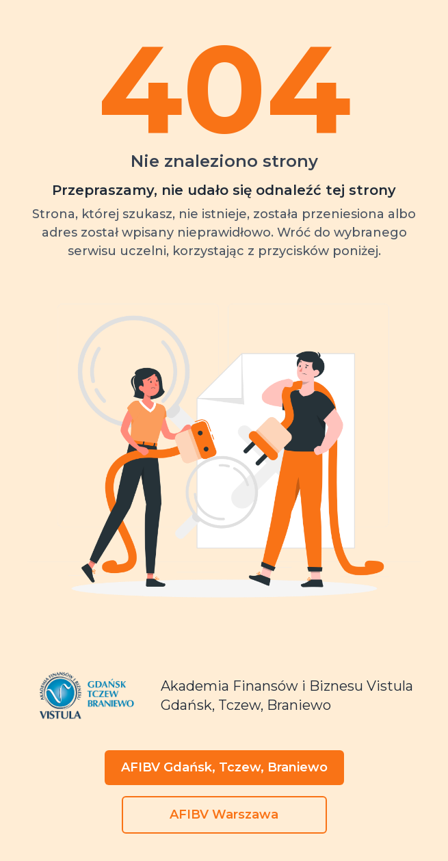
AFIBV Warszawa (224, 814)
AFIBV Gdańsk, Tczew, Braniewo (224, 767)
